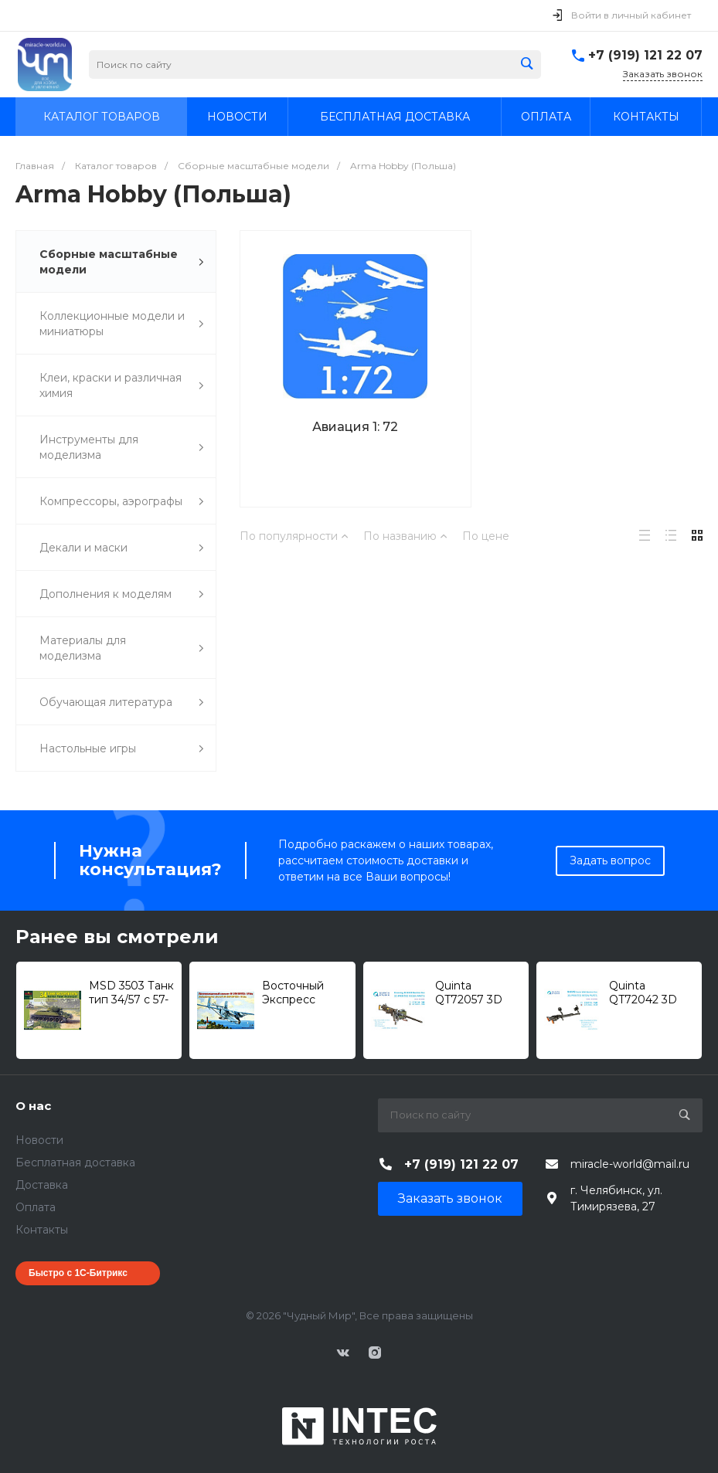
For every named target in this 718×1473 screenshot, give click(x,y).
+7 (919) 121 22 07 (645, 55)
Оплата (35, 1207)
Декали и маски (121, 548)
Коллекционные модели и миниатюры (121, 323)
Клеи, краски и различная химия (121, 385)
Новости (39, 1140)
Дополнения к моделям (121, 594)
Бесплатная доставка (75, 1162)
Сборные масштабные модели (121, 262)
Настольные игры (121, 749)
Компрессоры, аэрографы (121, 501)
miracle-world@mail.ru (629, 1164)
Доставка (41, 1185)
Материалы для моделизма (121, 648)
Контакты (41, 1230)
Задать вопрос (610, 860)
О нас (33, 1105)
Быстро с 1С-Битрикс (78, 1273)
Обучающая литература (121, 702)
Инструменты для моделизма (121, 447)
